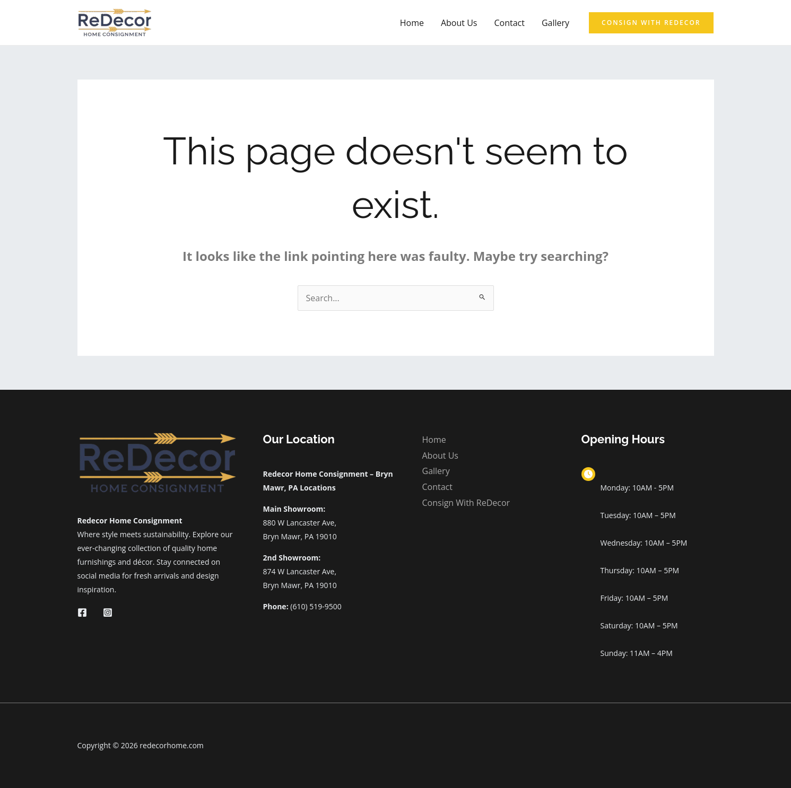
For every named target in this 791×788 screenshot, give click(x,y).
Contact (509, 23)
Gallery (555, 23)
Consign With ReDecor (466, 503)
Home (412, 23)
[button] (651, 23)
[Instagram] (107, 612)
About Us (459, 23)
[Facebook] (82, 612)
